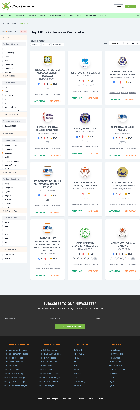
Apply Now (39, 101)
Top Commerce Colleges (15, 377)
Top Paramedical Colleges (15, 385)
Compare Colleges (116, 369)
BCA (75, 365)
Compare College (75, 15)
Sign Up (130, 6)
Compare (57, 94)
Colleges (10, 15)
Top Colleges (114, 350)
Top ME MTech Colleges (49, 377)
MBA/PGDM (79, 353)
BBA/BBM (78, 373)
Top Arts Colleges (11, 365)
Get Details (55, 101)
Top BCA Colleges (46, 369)
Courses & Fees (40, 94)
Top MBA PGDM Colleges (49, 353)
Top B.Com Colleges (47, 361)
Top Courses (114, 357)
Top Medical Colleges (13, 357)
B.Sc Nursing (79, 381)
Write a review (115, 365)
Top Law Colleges (11, 369)
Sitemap (112, 377)
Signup (111, 385)
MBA (91, 399)
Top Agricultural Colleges (15, 381)
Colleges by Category (36, 15)
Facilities (49, 94)
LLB (75, 377)
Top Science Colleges (13, 361)
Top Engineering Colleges (15, 350)
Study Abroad (91, 15)
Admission (113, 373)
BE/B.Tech (78, 350)
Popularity (114, 43)
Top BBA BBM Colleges (48, 373)
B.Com (77, 369)
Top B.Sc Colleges (46, 365)
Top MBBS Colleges (47, 357)
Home (5, 23)
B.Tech (81, 399)
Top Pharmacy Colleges (14, 373)
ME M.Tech (78, 385)
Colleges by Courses (57, 15)
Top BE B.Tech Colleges (49, 350)
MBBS (14, 23)
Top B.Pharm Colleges (48, 381)
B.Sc (75, 361)
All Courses (20, 15)
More (103, 15)
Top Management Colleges (16, 353)
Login (119, 6)
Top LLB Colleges (46, 385)
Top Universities (115, 353)
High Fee (125, 43)
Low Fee (135, 43)
